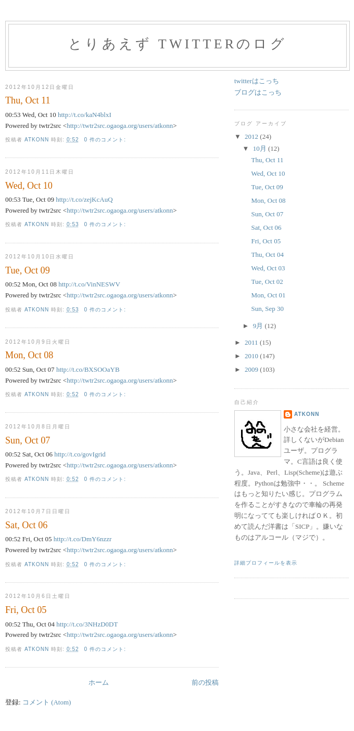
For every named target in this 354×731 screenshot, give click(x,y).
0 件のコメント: (106, 139)
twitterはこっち (256, 81)
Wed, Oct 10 (29, 185)
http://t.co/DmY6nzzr (83, 539)
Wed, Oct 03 (268, 268)
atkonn (307, 414)
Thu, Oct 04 (267, 254)
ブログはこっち (258, 92)
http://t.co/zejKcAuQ (84, 199)
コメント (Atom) (46, 702)
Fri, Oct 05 (25, 610)
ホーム (98, 682)
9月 (259, 326)
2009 (252, 369)
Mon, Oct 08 (29, 355)
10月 (260, 148)
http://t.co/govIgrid (80, 454)
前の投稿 (205, 682)
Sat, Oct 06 (26, 525)
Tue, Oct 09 (27, 270)
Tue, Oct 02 (267, 281)
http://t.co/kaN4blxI (84, 115)
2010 (252, 356)
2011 (252, 342)
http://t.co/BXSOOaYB (88, 369)
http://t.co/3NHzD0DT (87, 624)
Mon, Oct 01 (268, 295)
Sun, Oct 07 (27, 440)
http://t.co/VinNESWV (89, 284)
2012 (252, 136)
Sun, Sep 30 (267, 308)
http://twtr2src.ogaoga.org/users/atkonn (120, 125)
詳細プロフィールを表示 (265, 563)
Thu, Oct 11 (27, 100)
